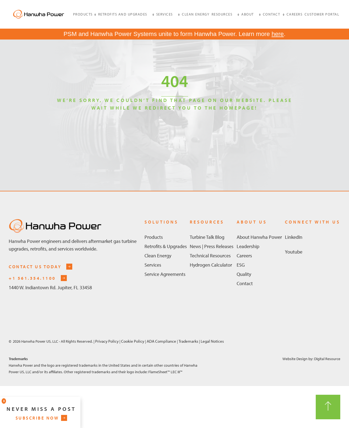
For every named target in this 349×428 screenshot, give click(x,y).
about (247, 14)
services (164, 14)
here (278, 34)
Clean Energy (158, 255)
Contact (245, 283)
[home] (38, 14)
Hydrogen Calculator (211, 265)
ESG (241, 265)
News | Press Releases (211, 246)
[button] (84, 14)
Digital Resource (327, 358)
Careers (295, 14)
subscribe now (37, 418)
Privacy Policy (107, 341)
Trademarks (189, 341)
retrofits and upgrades (122, 14)
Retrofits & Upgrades (166, 246)
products (83, 14)
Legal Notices (212, 341)
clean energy (195, 14)
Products (154, 237)
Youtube (293, 252)
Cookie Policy (132, 341)
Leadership (248, 246)
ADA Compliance (161, 341)
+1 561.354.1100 (32, 278)
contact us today (35, 266)
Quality (244, 274)
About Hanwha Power (259, 237)
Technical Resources (210, 255)
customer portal (322, 14)
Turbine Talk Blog (207, 237)
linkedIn (293, 237)
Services (153, 265)
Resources (222, 14)
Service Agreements (165, 274)
